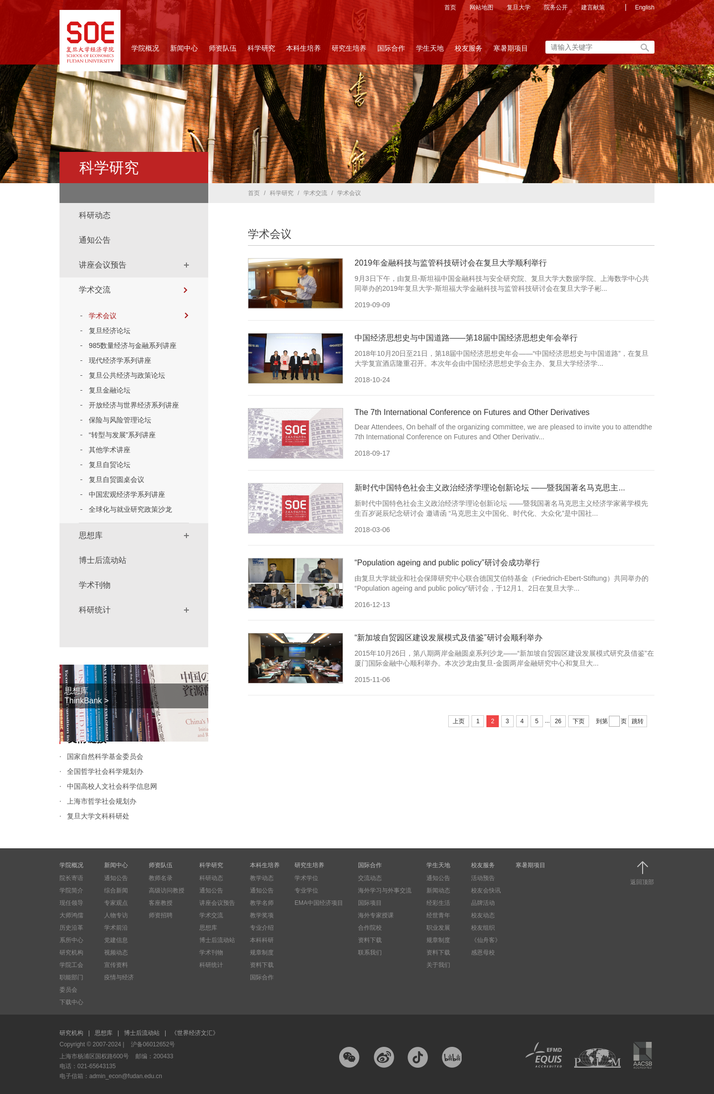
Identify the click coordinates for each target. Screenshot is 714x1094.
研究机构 (71, 952)
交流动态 (370, 878)
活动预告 (483, 878)
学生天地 (430, 51)
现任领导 (71, 902)
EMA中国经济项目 (319, 902)
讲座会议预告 (102, 265)
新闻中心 (184, 51)
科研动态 (95, 215)
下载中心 (71, 1002)
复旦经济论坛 (109, 331)
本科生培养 (303, 51)
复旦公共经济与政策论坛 (127, 375)
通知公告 (95, 240)
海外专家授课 (376, 915)
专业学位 (306, 890)
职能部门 (71, 977)
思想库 (91, 535)
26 (558, 721)
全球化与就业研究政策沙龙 (130, 509)
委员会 (68, 989)
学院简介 (71, 890)
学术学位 (306, 878)
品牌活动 (483, 902)
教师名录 (161, 878)
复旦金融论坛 (109, 390)
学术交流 (95, 289)
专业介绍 (262, 927)
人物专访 (116, 915)
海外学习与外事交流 (385, 890)
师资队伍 (223, 51)
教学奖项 (262, 915)
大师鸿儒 (71, 915)
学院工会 (71, 964)
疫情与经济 (119, 977)
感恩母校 (483, 952)
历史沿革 (71, 927)
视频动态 (116, 952)
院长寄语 (71, 878)
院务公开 (556, 7)
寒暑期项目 (510, 48)
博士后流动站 (102, 560)
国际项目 (370, 902)
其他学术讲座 (109, 450)
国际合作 (391, 51)
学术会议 (139, 316)
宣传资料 (116, 964)
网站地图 (481, 7)
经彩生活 (438, 902)
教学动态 (262, 878)
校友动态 (483, 915)
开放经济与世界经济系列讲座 (134, 405)
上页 (459, 721)
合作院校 (370, 927)
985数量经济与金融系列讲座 (133, 345)
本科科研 (262, 940)
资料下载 (262, 964)
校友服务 (468, 51)
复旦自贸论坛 (109, 465)
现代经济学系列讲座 (120, 360)
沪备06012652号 (153, 1044)
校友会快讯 (486, 890)
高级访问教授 (166, 890)
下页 (579, 721)
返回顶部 (642, 873)
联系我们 (370, 952)
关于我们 (438, 964)
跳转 (638, 721)
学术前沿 (116, 927)
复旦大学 (519, 7)
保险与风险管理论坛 (120, 420)
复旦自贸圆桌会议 (116, 479)
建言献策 (593, 7)
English (644, 7)
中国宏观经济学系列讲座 (127, 494)
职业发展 (438, 927)
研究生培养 (349, 51)
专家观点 (116, 902)
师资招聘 (161, 915)
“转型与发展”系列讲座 (122, 435)
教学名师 (262, 902)
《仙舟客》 (486, 940)
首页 (450, 7)
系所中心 (71, 940)
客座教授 (161, 902)
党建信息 (116, 940)
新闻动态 (438, 890)
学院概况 (145, 51)
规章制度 (262, 952)
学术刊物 (95, 585)
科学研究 (261, 51)
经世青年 (438, 915)
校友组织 (483, 927)
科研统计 (95, 610)
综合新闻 (116, 890)
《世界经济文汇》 (195, 1032)
